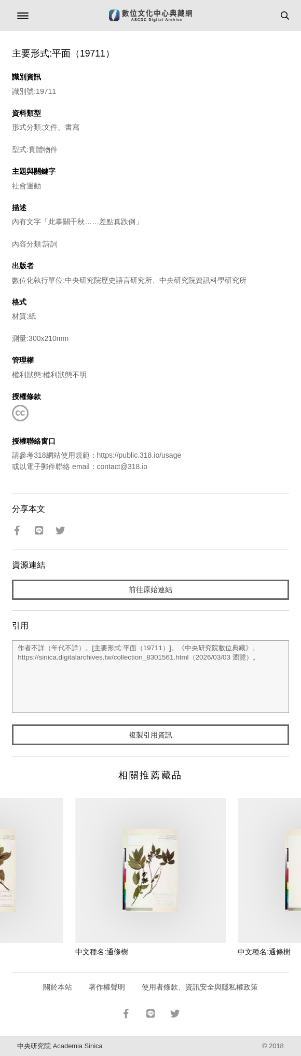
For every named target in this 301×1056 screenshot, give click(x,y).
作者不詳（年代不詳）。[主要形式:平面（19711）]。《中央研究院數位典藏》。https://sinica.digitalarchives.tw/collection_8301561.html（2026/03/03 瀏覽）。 (150, 676)
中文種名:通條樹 (101, 952)
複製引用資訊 (150, 735)
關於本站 (57, 987)
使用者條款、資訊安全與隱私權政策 (200, 987)
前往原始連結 (150, 589)
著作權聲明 (107, 987)
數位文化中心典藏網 (150, 15)
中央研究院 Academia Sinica (59, 1046)
